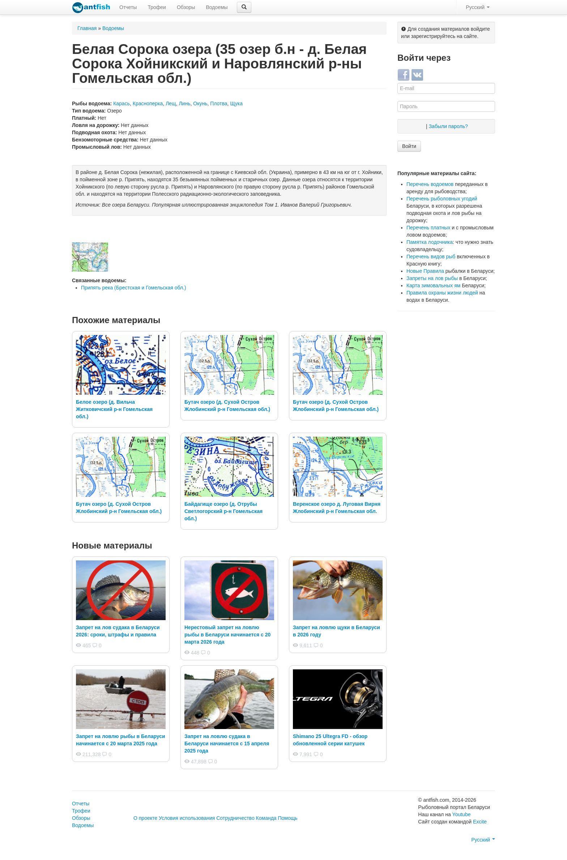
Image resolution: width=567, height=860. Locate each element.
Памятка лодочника (429, 242)
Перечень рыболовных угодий (441, 199)
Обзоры (186, 7)
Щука (236, 103)
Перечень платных (428, 227)
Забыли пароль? (448, 126)
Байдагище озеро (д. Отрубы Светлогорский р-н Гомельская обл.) (223, 511)
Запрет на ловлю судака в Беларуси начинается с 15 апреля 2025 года (226, 743)
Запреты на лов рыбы (432, 278)
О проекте (145, 818)
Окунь (200, 103)
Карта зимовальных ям (433, 285)
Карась (121, 103)
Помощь (288, 818)
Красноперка (148, 103)
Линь (184, 103)
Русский (478, 7)
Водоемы (216, 7)
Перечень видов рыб (430, 256)
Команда (266, 818)
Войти (409, 146)
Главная (87, 28)
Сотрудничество (235, 818)
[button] (244, 7)
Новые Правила (425, 271)
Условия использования (187, 818)
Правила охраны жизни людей (442, 293)
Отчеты (128, 7)
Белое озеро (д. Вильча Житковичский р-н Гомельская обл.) (114, 409)
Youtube (461, 814)
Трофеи (157, 7)
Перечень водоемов (429, 184)
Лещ (171, 103)
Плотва (218, 103)
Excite (480, 822)
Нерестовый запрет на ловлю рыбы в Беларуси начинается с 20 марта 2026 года (227, 634)
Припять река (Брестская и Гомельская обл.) (133, 288)
